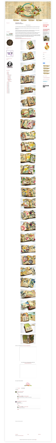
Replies (18, 405)
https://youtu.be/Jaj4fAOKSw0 (26, 345)
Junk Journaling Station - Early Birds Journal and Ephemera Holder (46, 30)
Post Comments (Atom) (20, 435)
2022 (7, 83)
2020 (7, 85)
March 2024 (9, 78)
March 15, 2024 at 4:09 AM (21, 391)
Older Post (39, 434)
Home (28, 434)
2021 (7, 84)
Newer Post (17, 434)
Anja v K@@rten (19, 401)
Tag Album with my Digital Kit (10, 79)
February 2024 (9, 81)
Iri (17, 391)
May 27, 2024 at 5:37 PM (23, 401)
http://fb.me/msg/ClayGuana (47, 77)
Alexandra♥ (20, 406)
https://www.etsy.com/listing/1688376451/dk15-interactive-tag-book (23, 38)
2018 (7, 87)
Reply (17, 393)
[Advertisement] (28, 428)
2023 (7, 82)
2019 (7, 86)
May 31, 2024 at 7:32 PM (25, 406)
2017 (7, 88)
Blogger (35, 439)
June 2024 (9, 77)
